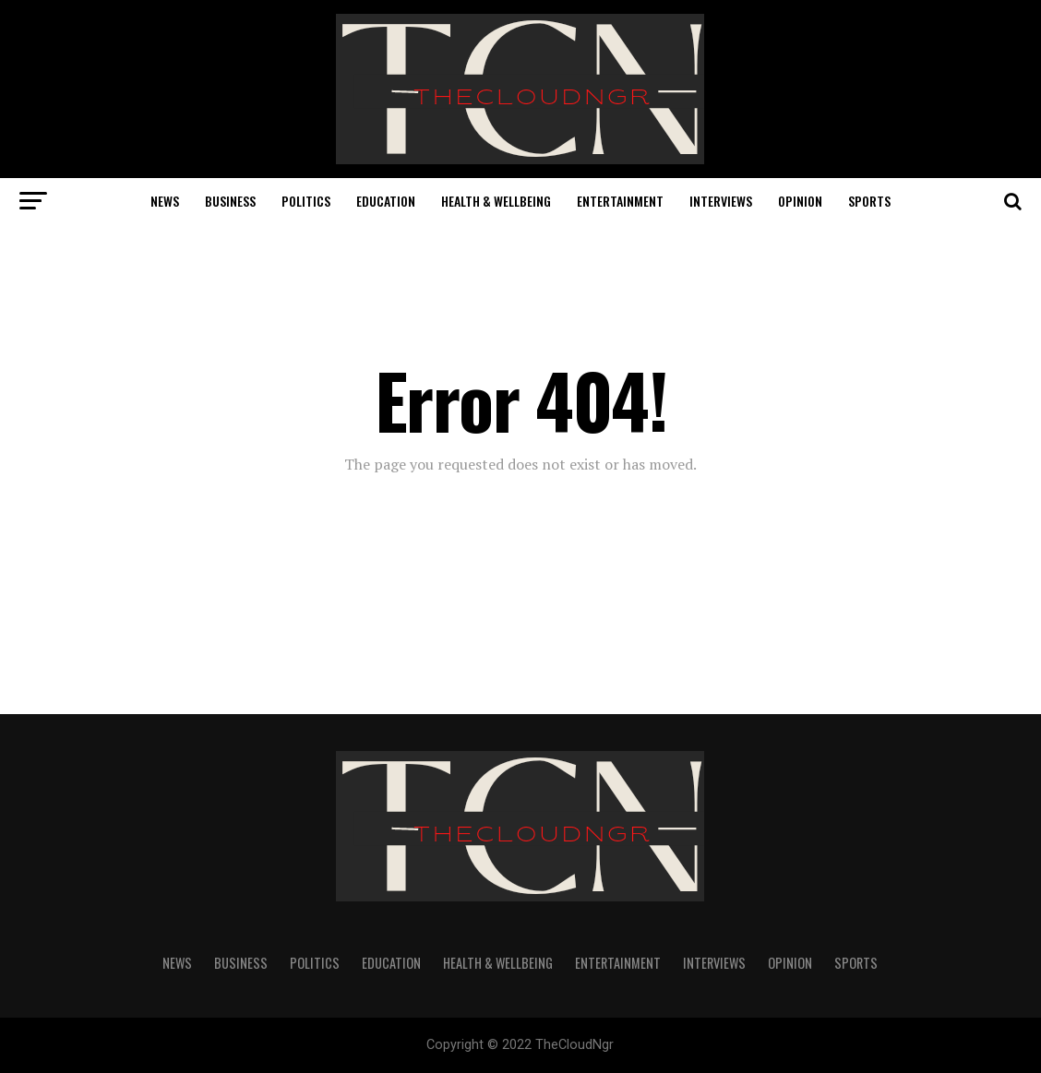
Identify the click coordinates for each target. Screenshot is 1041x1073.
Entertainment (620, 200)
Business (230, 200)
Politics (305, 200)
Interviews (720, 200)
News (164, 200)
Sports (869, 200)
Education (385, 200)
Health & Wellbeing (496, 200)
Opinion (800, 200)
